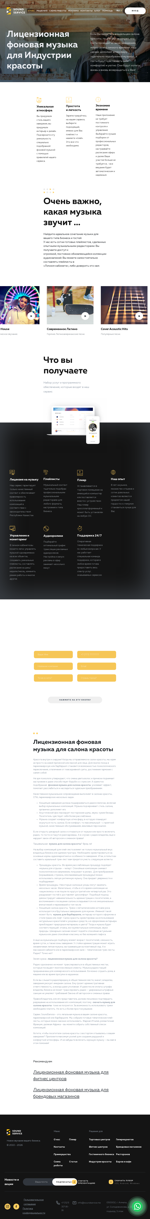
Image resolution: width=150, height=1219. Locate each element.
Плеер (72, 1139)
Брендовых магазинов (128, 1147)
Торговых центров (99, 1139)
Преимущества (62, 1154)
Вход (135, 11)
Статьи (73, 1162)
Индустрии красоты (100, 1162)
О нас (30, 11)
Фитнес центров (98, 1147)
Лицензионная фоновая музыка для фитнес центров (71, 1075)
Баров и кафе (123, 1162)
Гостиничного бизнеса (101, 1154)
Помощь (108, 11)
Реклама (73, 11)
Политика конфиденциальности (34, 1211)
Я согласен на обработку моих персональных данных (70, 687)
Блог (98, 11)
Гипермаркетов (125, 1139)
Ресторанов (123, 1154)
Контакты (87, 11)
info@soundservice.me (89, 1203)
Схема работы (57, 11)
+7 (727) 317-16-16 (65, 1206)
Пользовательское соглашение (34, 1202)
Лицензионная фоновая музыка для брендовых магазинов (71, 1093)
